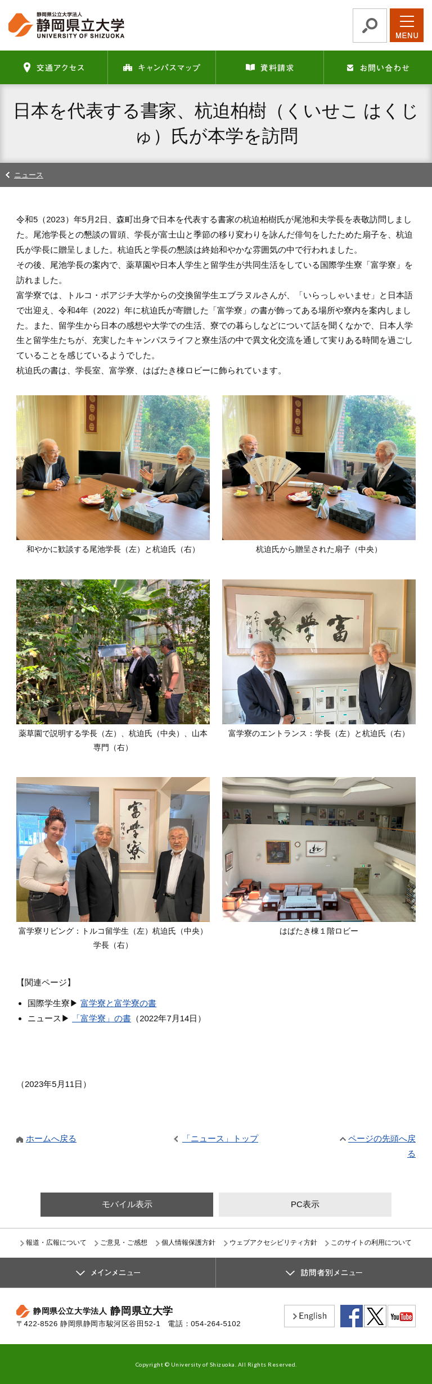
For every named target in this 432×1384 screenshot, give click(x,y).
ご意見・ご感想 (123, 1242)
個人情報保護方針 (188, 1242)
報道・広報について (56, 1242)
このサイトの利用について (371, 1242)
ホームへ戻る (51, 1138)
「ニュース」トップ (220, 1138)
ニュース (28, 175)
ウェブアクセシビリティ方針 (273, 1242)
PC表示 (305, 1204)
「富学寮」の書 (101, 1018)
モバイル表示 (127, 1204)
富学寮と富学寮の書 (118, 1003)
